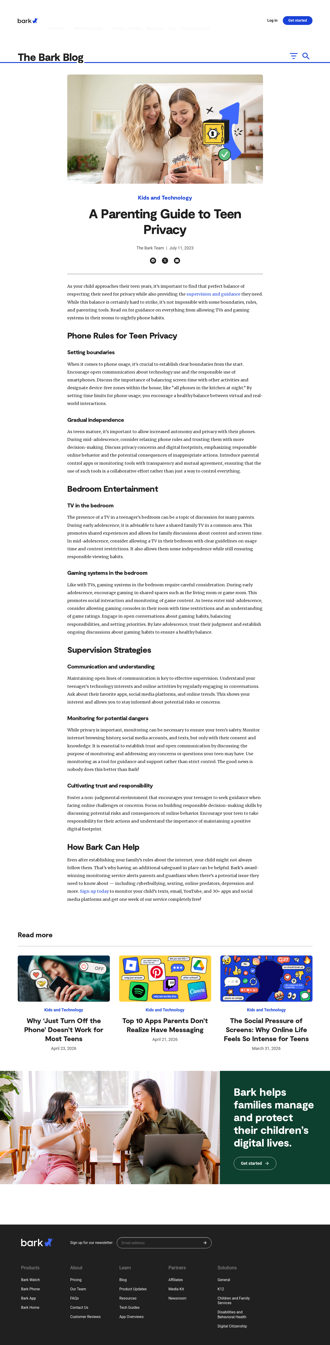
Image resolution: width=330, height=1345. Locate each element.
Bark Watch (30, 1254)
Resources (128, 1273)
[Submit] (205, 1217)
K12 (221, 1263)
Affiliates (175, 1254)
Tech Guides (129, 1282)
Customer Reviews (85, 1291)
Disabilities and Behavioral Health (232, 1289)
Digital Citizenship (232, 1301)
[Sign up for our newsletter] (164, 1217)
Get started (297, 8)
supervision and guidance (214, 268)
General (224, 1254)
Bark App (28, 1273)
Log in (272, 8)
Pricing (76, 1254)
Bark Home (30, 1282)
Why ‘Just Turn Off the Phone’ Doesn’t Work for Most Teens (63, 1004)
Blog (123, 1254)
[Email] (177, 235)
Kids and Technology (165, 172)
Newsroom (177, 1273)
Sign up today (94, 866)
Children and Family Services (234, 1275)
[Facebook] (153, 235)
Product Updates (133, 1263)
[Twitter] (165, 235)
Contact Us (79, 1282)
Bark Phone (30, 1263)
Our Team (78, 1263)
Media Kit (176, 1263)
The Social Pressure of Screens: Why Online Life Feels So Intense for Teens (266, 1004)
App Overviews (131, 1291)
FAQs (74, 1273)
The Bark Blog (52, 31)
